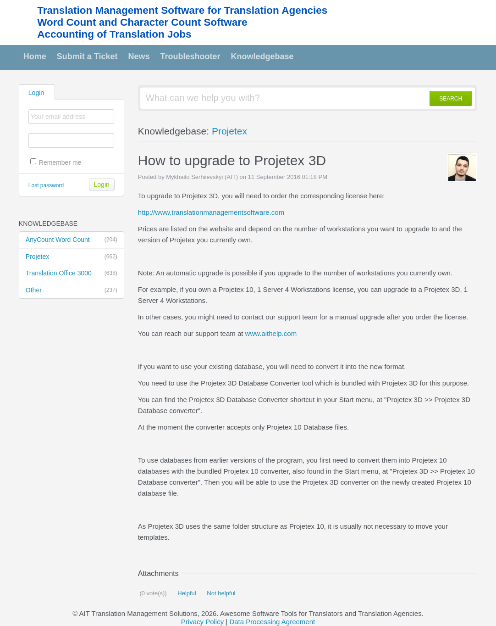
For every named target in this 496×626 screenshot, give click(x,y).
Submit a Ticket (87, 56)
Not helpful (220, 593)
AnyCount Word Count (71, 240)
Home (34, 56)
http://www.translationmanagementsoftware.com (211, 212)
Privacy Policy (202, 622)
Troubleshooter (190, 56)
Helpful (186, 593)
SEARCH (450, 98)
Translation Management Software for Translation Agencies (182, 10)
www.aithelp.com (271, 333)
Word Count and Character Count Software (142, 22)
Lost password (46, 185)
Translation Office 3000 (71, 273)
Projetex (71, 257)
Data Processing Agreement (272, 622)
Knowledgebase (262, 56)
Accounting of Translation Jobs (114, 34)
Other (71, 290)
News (139, 56)
